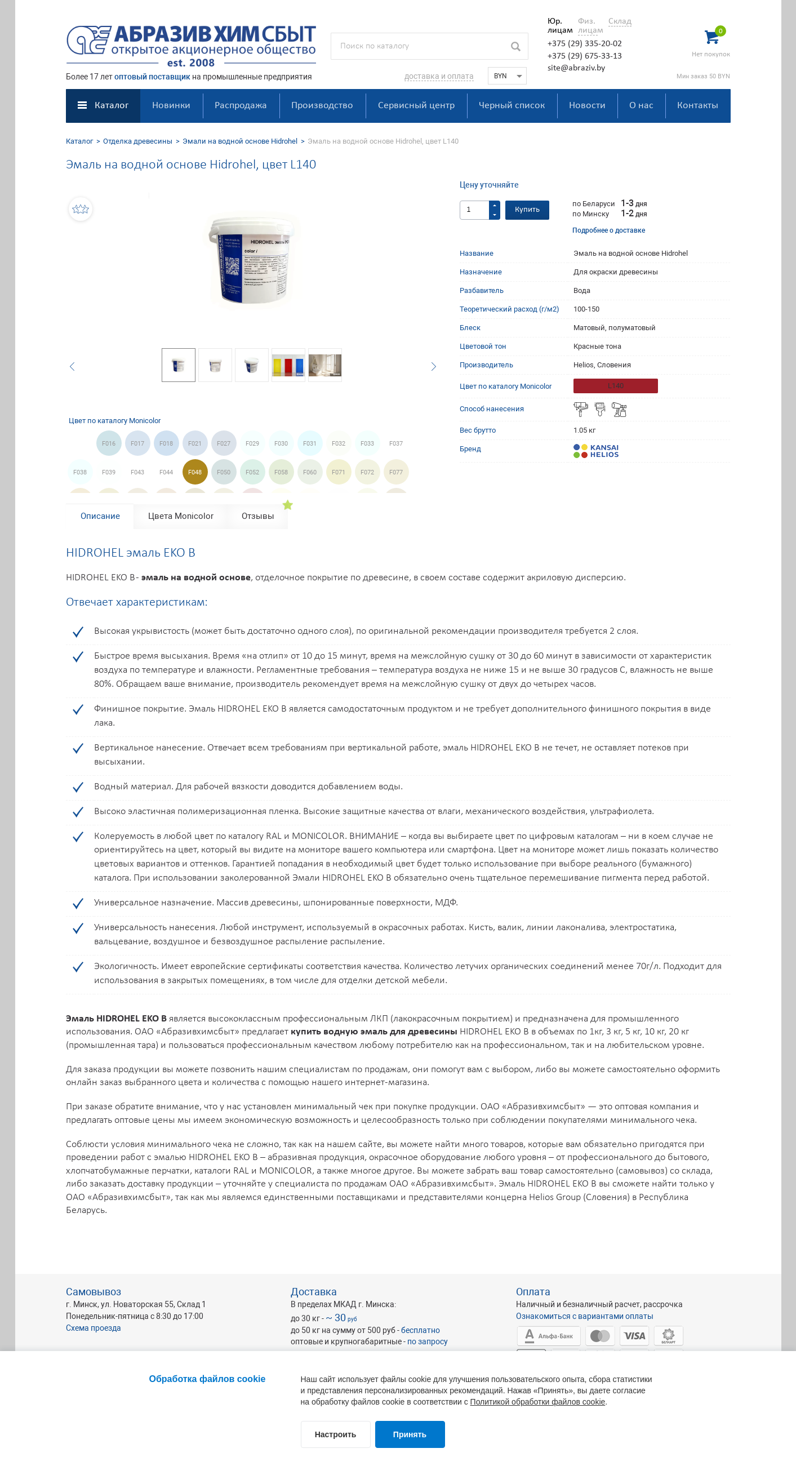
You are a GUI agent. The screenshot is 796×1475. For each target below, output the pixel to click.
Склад (620, 21)
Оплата (533, 1292)
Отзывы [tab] (258, 516)
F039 (108, 472)
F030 (281, 443)
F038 (80, 472)
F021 (195, 443)
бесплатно (420, 1330)
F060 (310, 472)
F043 (137, 472)
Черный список (512, 105)
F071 (338, 472)
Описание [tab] (100, 516)
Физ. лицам (588, 26)
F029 (252, 443)
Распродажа (241, 105)
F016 (108, 443)
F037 (396, 443)
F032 (338, 443)
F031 (310, 443)
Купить (527, 210)
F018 (166, 443)
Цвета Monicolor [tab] (181, 516)
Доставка (314, 1292)
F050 (223, 472)
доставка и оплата (439, 76)
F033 (367, 443)
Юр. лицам (557, 26)
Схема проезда (93, 1327)
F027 (223, 443)
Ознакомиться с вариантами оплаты (584, 1316)
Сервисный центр (416, 105)
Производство (322, 105)
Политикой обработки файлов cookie (538, 1401)
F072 (367, 472)
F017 (137, 443)
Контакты (697, 105)
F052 (252, 472)
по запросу (427, 1341)
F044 (166, 472)
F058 (281, 472)
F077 (396, 472)
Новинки (171, 105)
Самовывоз (93, 1292)
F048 (195, 472)
